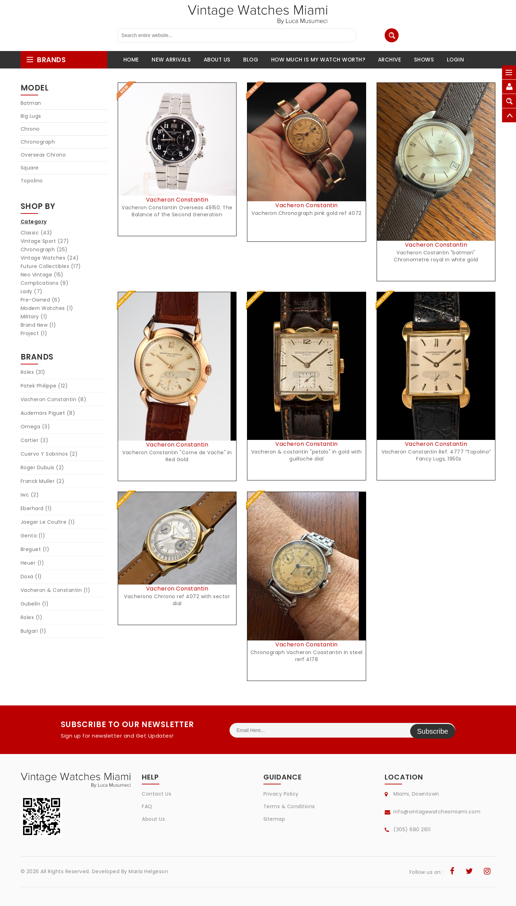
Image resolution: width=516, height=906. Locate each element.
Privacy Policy (281, 793)
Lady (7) (32, 291)
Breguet (35, 549)
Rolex (33, 372)
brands (46, 60)
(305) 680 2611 (411, 829)
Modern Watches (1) (47, 308)
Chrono (30, 128)
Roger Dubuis (42, 467)
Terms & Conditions (289, 806)
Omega (35, 426)
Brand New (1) (38, 324)
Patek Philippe (44, 385)
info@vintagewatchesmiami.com (436, 811)
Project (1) (34, 333)
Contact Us (156, 793)
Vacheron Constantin (54, 399)
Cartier (35, 440)
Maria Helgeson (148, 871)
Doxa (31, 576)
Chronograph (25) (44, 249)
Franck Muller (43, 481)
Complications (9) (45, 283)
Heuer (32, 562)
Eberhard (36, 508)
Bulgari (33, 631)
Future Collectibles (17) (51, 266)
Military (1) (34, 316)
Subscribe (432, 730)
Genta (33, 535)
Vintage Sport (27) (45, 241)
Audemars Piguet (48, 412)
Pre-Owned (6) (40, 299)
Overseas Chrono (43, 154)
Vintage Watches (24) (50, 257)
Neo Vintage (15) (42, 274)
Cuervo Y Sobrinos (49, 453)
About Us (153, 819)
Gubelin (35, 603)
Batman (31, 103)
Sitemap (274, 819)
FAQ (147, 806)
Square (30, 167)
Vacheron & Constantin (55, 590)
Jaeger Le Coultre (48, 522)
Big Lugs (31, 116)
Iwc (30, 494)
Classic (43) (36, 232)
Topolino (32, 180)
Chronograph (38, 141)
